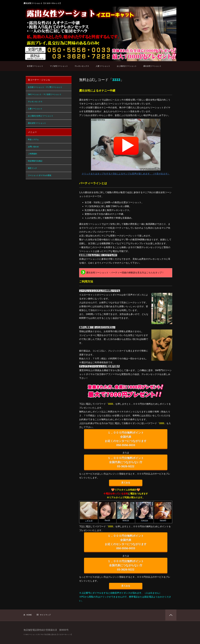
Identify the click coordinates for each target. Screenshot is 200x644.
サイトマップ (45, 615)
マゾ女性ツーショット (59, 66)
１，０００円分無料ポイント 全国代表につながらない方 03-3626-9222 (126, 462)
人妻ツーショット (103, 66)
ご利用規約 (32, 154)
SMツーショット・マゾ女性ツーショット (44, 94)
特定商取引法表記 (35, 161)
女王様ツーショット (35, 66)
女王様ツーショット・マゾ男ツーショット (45, 87)
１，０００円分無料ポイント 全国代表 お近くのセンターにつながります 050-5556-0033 (126, 439)
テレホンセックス (82, 66)
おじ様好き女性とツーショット (40, 116)
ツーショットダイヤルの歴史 (39, 175)
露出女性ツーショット (152, 66)
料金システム (33, 139)
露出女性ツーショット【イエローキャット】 (43, 3)
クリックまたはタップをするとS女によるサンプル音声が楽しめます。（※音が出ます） (126, 147)
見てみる (125, 482)
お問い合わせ (33, 147)
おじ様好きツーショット (127, 66)
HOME (29, 615)
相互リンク (32, 168)
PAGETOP (170, 615)
